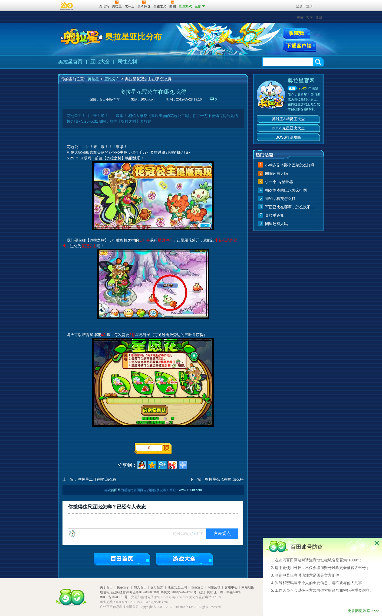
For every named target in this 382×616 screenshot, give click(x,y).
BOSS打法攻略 (288, 137)
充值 (300, 17)
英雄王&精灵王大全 (288, 119)
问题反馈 (214, 587)
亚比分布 (112, 79)
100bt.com (148, 99)
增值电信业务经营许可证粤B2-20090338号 (130, 592)
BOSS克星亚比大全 (288, 128)
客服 (309, 17)
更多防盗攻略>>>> (363, 610)
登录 (299, 6)
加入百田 (140, 587)
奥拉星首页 (70, 61)
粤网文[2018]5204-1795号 (178, 592)
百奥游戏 (66, 6)
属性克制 (127, 61)
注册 (309, 6)
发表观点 (222, 533)
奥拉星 (93, 79)
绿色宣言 (197, 587)
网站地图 (247, 587)
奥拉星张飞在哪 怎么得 (224, 479)
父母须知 (156, 587)
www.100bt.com (190, 490)
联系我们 (123, 587)
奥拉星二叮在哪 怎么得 (97, 479)
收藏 (319, 17)
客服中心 (231, 587)
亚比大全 (100, 61)
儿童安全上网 (177, 587)
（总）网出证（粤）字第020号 (219, 592)
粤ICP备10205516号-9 (115, 597)
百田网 (87, 5)
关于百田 (106, 587)
